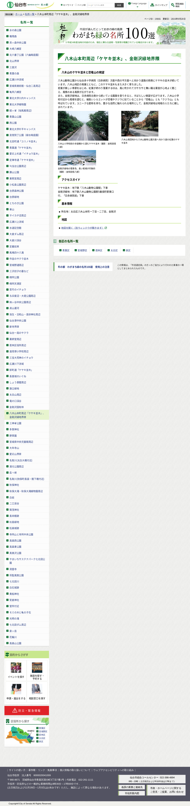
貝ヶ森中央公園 (17, 42)
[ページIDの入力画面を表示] (76, 5)
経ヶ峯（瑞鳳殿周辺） (21, 110)
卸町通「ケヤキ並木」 (21, 370)
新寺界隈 (14, 326)
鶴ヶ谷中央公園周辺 (20, 302)
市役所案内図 (132, 793)
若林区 (42, 734)
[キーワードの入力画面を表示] (62, 5)
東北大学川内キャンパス (22, 98)
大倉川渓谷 (15, 240)
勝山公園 (14, 172)
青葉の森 (14, 73)
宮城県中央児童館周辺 (21, 441)
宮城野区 (43, 731)
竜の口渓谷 (15, 400)
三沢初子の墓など (18, 271)
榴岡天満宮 (15, 283)
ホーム (18, 14)
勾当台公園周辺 (17, 166)
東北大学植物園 (17, 104)
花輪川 (13, 637)
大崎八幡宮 (15, 48)
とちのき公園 (16, 203)
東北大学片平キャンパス (22, 129)
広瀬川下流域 (16, 363)
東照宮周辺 (15, 178)
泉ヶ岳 (13, 630)
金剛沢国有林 (16, 406)
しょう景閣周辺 (17, 382)
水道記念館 (15, 227)
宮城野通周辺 (16, 264)
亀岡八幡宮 (15, 91)
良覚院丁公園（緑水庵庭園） (24, 135)
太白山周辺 (15, 394)
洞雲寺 (13, 569)
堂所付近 (14, 606)
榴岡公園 (14, 277)
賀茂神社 (14, 509)
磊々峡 (13, 472)
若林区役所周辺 (17, 345)
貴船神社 (14, 593)
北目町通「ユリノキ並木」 (23, 141)
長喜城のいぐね (17, 376)
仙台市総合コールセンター (144, 777)
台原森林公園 (16, 190)
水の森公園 (15, 30)
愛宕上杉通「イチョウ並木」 (24, 153)
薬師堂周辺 (15, 339)
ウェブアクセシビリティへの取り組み (113, 770)
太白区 (42, 737)
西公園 (13, 122)
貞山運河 (14, 308)
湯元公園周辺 (16, 466)
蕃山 (11, 209)
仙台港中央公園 (17, 320)
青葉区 (42, 727)
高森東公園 (15, 546)
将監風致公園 (16, 575)
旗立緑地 (14, 388)
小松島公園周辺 (17, 184)
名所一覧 (29, 14)
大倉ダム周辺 (16, 234)
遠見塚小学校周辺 (18, 351)
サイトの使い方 (17, 770)
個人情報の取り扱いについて (75, 770)
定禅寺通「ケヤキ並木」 (22, 159)
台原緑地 (14, 196)
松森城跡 (14, 528)
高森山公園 (15, 643)
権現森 (13, 36)
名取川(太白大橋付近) (20, 460)
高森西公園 (15, 540)
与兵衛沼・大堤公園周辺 (22, 295)
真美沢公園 (15, 552)
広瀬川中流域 (16, 79)
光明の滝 (14, 618)
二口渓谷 (14, 503)
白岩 (11, 497)
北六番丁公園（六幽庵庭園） (24, 54)
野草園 (13, 435)
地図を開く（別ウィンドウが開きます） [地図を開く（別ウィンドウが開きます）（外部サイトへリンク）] (82, 227)
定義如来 (14, 246)
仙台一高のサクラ (18, 332)
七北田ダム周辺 (17, 624)
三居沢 (13, 67)
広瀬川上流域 (16, 221)
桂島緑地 (14, 522)
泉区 (41, 741)
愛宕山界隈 (15, 454)
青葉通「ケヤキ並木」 (21, 147)
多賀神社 (14, 429)
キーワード (67, 5)
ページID (80, 5)
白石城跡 (14, 587)
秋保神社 (14, 484)
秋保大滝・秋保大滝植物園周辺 (26, 491)
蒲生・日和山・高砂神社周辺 (24, 314)
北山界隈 (14, 61)
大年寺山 (14, 447)
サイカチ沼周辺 (17, 215)
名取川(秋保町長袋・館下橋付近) (26, 478)
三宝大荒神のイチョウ (21, 357)
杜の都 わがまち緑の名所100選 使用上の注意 (83, 266)
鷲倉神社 (14, 600)
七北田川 (14, 581)
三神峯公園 (15, 423)
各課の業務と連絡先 (132, 787)
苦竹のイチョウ (17, 289)
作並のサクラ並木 (18, 258)
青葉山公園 (15, 116)
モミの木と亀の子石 (20, 612)
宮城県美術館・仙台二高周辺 (24, 85)
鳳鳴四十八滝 (16, 252)
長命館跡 (14, 515)
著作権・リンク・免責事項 (42, 770)
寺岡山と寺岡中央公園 (21, 534)
